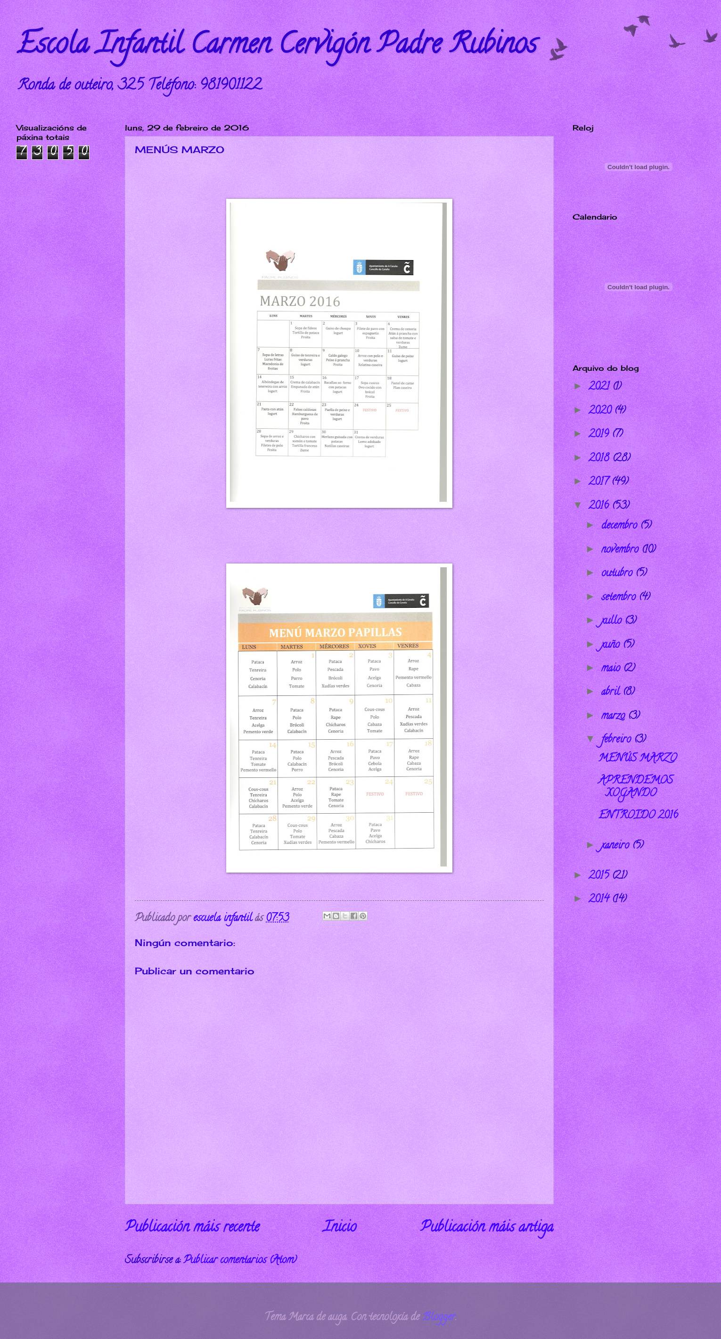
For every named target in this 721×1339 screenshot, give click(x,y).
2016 (600, 506)
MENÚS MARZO (637, 759)
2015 (600, 876)
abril (612, 693)
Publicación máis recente (192, 1228)
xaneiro (616, 846)
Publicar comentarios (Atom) (239, 1261)
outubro (618, 574)
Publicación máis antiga (487, 1228)
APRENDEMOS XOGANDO (635, 787)
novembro (621, 550)
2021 (600, 387)
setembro (620, 598)
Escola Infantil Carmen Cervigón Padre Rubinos (276, 46)
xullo (612, 621)
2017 (600, 482)
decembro (620, 526)
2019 (600, 435)
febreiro (617, 740)
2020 (601, 411)
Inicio (339, 1228)
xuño (612, 645)
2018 (600, 459)
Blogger (438, 1318)
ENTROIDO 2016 (638, 816)
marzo (614, 717)
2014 (600, 900)
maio (612, 669)
